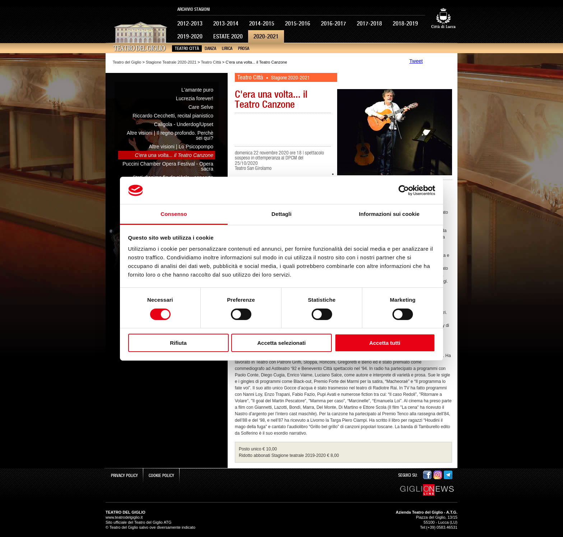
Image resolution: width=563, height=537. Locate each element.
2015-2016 (297, 23)
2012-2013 (190, 23)
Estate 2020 (228, 36)
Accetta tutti (384, 343)
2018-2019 (405, 23)
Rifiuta (178, 343)
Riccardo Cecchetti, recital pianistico (172, 116)
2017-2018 (369, 23)
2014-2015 (261, 23)
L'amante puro (197, 90)
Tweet (416, 61)
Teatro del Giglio (127, 62)
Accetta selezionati (281, 343)
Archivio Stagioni (193, 9)
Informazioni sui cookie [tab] (389, 214)
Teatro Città (187, 48)
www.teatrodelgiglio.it (124, 517)
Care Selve (201, 107)
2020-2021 (266, 36)
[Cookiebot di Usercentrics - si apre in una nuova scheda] (403, 190)
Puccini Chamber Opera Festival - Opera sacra (167, 166)
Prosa (243, 48)
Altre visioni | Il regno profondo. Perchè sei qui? (170, 135)
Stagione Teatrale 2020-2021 (171, 62)
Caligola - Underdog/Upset (183, 124)
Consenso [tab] (173, 214)
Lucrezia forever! (194, 98)
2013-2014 (225, 23)
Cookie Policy (161, 475)
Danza (210, 48)
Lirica (227, 48)
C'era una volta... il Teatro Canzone (174, 155)
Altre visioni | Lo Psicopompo (181, 146)
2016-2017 (333, 23)
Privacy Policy (124, 475)
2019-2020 (190, 36)
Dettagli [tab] (281, 214)
